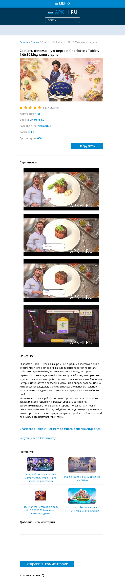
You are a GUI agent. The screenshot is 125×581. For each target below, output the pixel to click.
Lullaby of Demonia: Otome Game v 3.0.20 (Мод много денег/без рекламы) (40, 478)
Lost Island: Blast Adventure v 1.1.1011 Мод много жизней (82, 509)
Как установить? (30, 438)
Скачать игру (48, 438)
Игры (38, 113)
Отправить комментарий (47, 564)
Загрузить (87, 146)
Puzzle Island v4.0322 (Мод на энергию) (82, 478)
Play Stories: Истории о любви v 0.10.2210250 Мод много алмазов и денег (40, 510)
